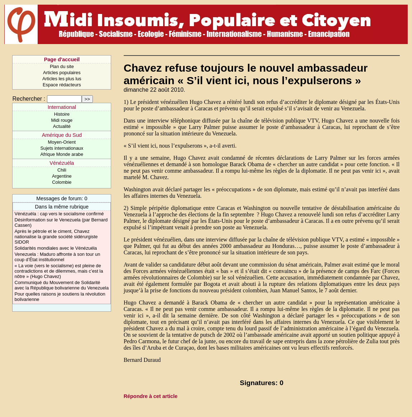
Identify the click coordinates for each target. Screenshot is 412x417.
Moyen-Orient (62, 142)
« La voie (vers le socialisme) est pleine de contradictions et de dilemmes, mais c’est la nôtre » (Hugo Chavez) (58, 271)
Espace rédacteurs (62, 84)
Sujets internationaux (62, 148)
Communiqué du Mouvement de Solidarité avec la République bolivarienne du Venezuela (61, 285)
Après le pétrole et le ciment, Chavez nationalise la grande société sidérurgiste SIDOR (56, 237)
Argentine (62, 176)
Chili (61, 170)
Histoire (62, 114)
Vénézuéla (61, 163)
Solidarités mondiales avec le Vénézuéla (55, 248)
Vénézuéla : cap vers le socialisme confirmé (59, 213)
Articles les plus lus (61, 78)
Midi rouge (61, 120)
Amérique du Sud (62, 135)
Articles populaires (62, 72)
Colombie (61, 182)
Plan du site (62, 66)
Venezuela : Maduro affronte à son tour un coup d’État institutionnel (57, 256)
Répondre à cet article (150, 396)
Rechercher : (28, 99)
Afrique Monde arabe (62, 154)
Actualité (62, 126)
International (62, 107)
